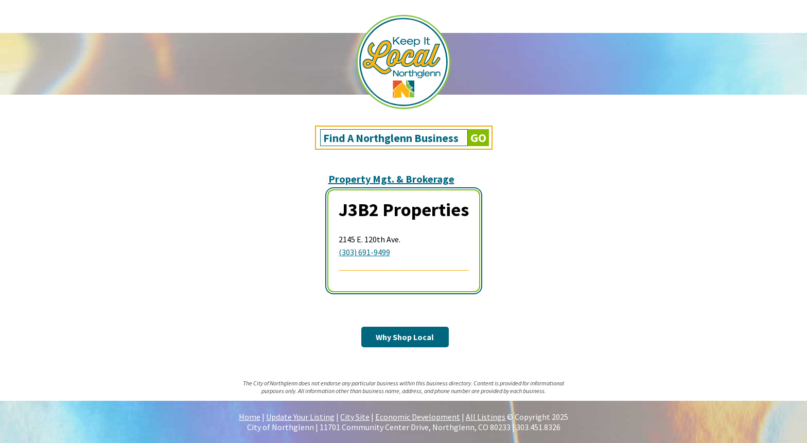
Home (249, 417)
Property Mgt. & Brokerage (391, 178)
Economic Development (417, 417)
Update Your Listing (300, 417)
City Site (355, 417)
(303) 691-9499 (364, 252)
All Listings (485, 417)
